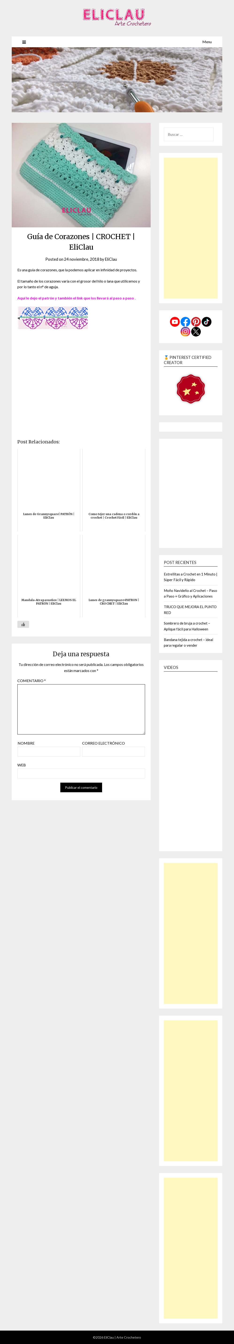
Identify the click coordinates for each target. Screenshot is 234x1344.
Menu (207, 41)
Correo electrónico (103, 743)
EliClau (111, 259)
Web (21, 765)
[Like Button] (23, 624)
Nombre (26, 743)
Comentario (31, 680)
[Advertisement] (191, 228)
